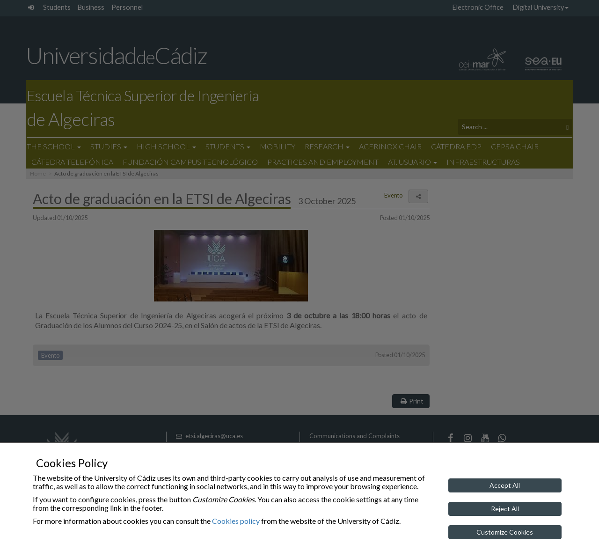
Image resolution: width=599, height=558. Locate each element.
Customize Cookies (504, 532)
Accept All (504, 485)
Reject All (505, 509)
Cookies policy (236, 520)
